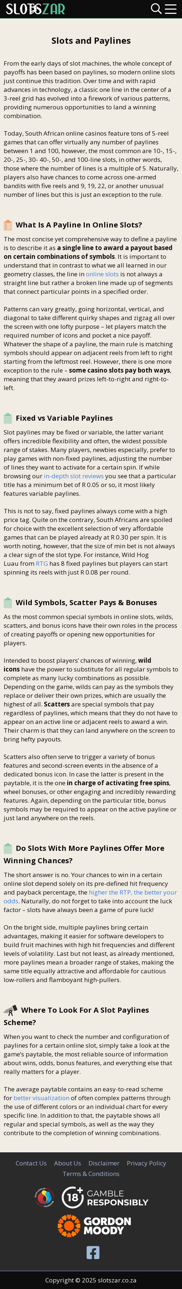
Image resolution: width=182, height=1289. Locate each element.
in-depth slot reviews (74, 476)
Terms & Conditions (91, 1173)
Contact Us (31, 1163)
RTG (42, 563)
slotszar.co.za (117, 1280)
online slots (102, 274)
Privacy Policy (146, 1163)
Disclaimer (104, 1163)
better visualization (41, 1098)
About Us (67, 1163)
